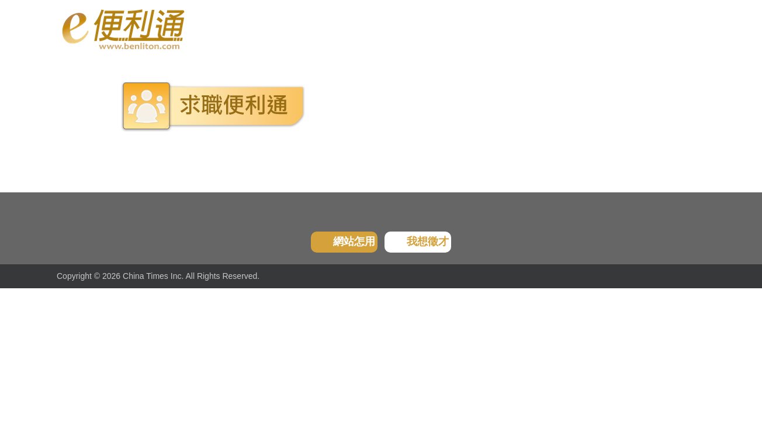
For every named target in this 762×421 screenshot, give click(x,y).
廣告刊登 (367, 29)
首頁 (66, 68)
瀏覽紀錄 (248, 29)
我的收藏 (307, 29)
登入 (630, 29)
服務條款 (546, 29)
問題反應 (486, 29)
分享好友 (426, 29)
